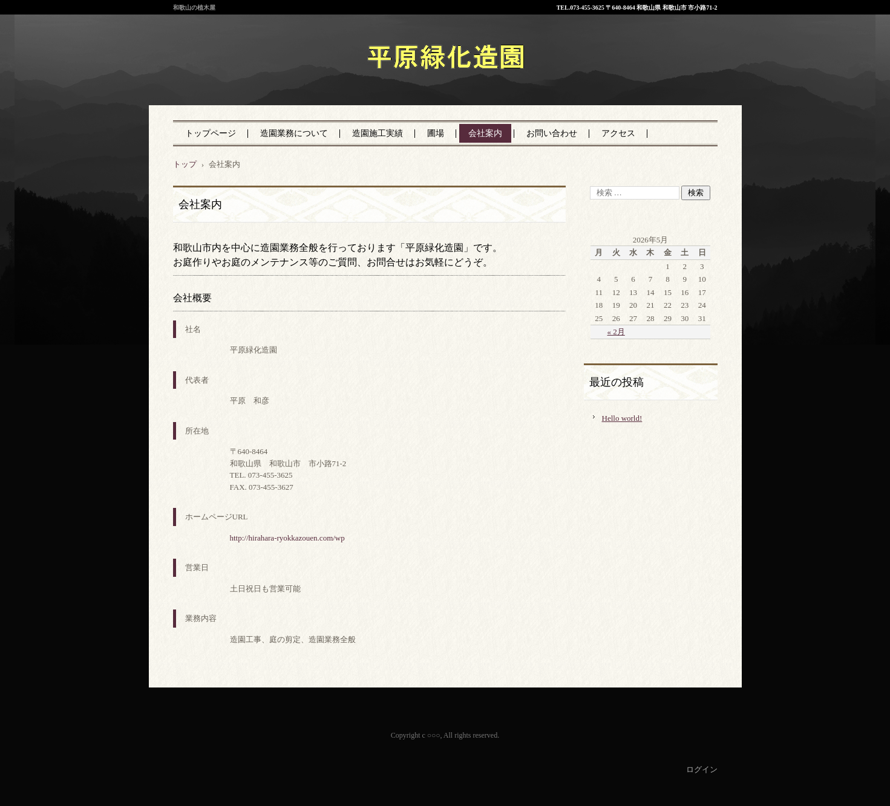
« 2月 (616, 331)
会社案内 (485, 133)
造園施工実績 (377, 133)
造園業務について (294, 133)
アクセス (618, 133)
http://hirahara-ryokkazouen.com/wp (287, 537)
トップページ (210, 133)
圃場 (435, 133)
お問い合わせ (551, 133)
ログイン (702, 769)
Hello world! (622, 418)
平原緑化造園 (387, 84)
